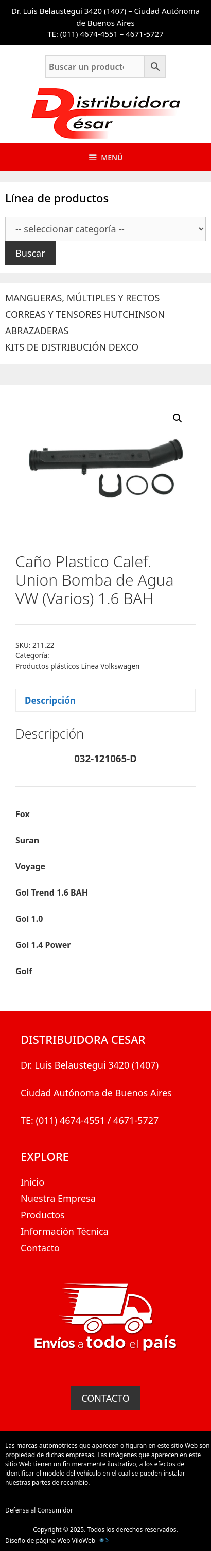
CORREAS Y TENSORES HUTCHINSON (85, 314)
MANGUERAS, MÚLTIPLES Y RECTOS (82, 298)
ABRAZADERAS (36, 330)
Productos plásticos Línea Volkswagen (77, 666)
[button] (177, 418)
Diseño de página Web (37, 1540)
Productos (43, 1215)
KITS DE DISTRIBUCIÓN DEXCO (71, 347)
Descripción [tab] (50, 700)
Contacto (40, 1248)
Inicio (32, 1182)
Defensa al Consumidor (39, 1510)
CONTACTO (105, 1398)
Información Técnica (65, 1231)
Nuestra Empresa (58, 1198)
